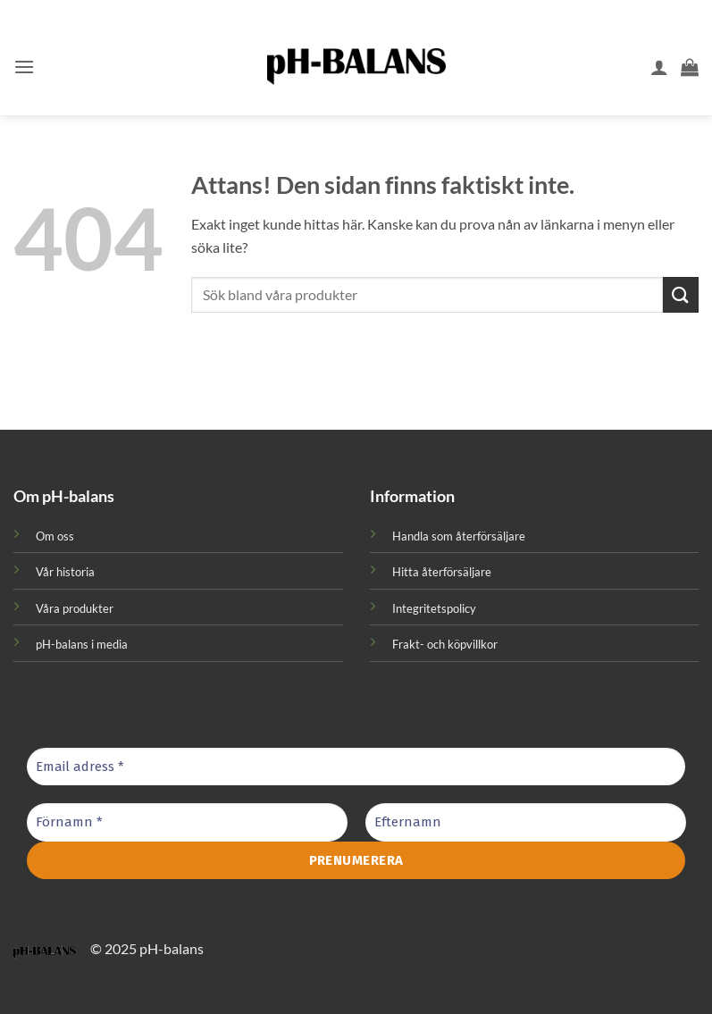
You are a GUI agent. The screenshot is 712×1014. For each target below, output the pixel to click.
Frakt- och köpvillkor (445, 644)
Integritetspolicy (434, 608)
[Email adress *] (356, 767)
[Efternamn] (525, 822)
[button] (24, 66)
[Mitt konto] (659, 67)
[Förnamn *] (187, 822)
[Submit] (681, 294)
